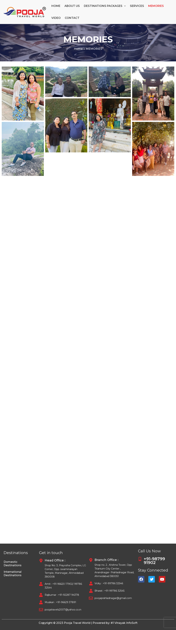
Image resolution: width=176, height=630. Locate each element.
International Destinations (12, 573)
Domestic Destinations (12, 563)
